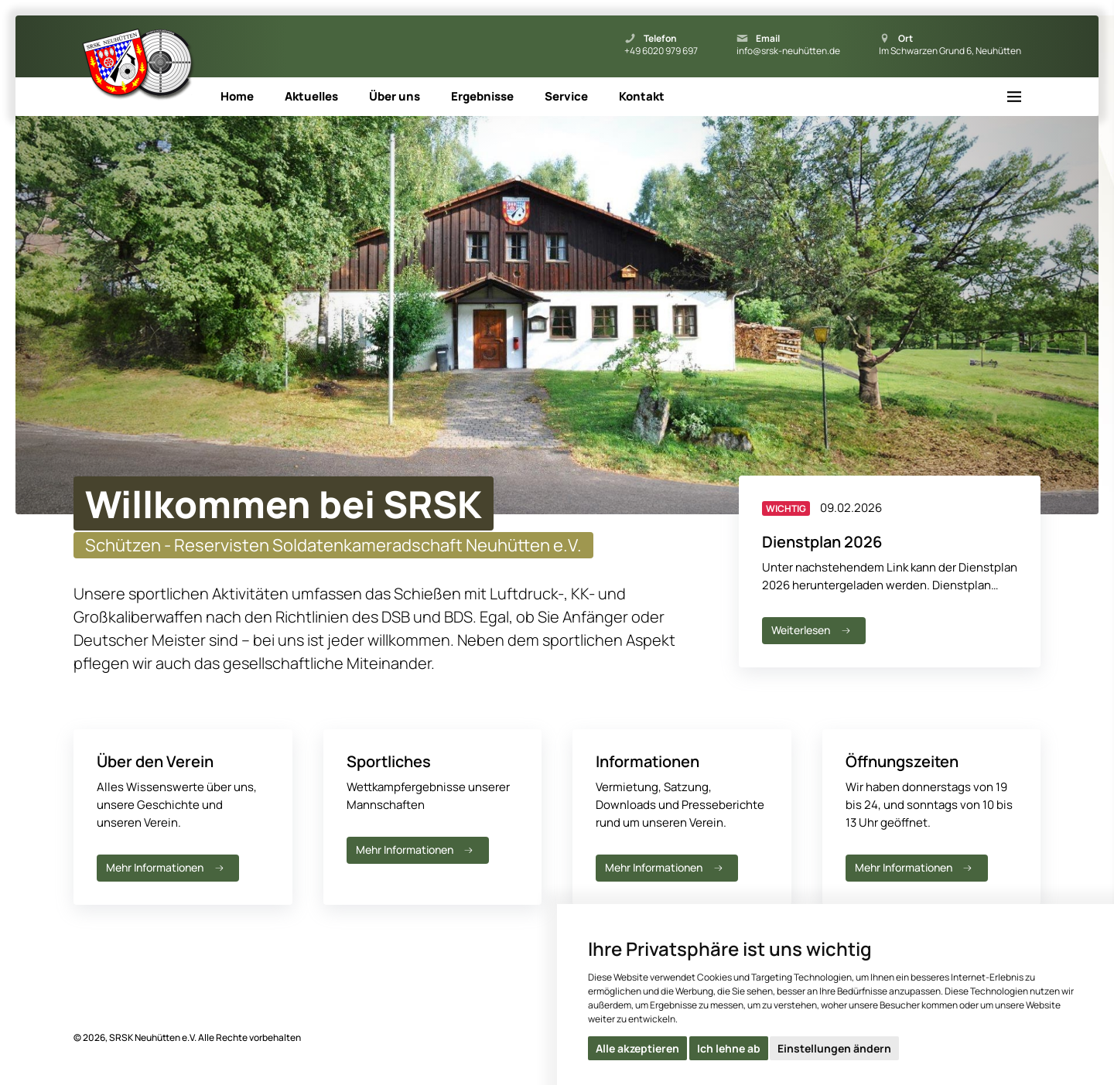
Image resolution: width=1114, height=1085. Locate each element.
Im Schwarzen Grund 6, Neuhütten (950, 51)
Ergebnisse (482, 96)
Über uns (394, 96)
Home (237, 96)
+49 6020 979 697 (661, 51)
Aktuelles (311, 96)
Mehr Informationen (166, 867)
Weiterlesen (812, 630)
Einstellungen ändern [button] (834, 1048)
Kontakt (642, 96)
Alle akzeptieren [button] (637, 1048)
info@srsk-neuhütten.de (788, 51)
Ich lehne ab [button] (728, 1048)
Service (566, 96)
